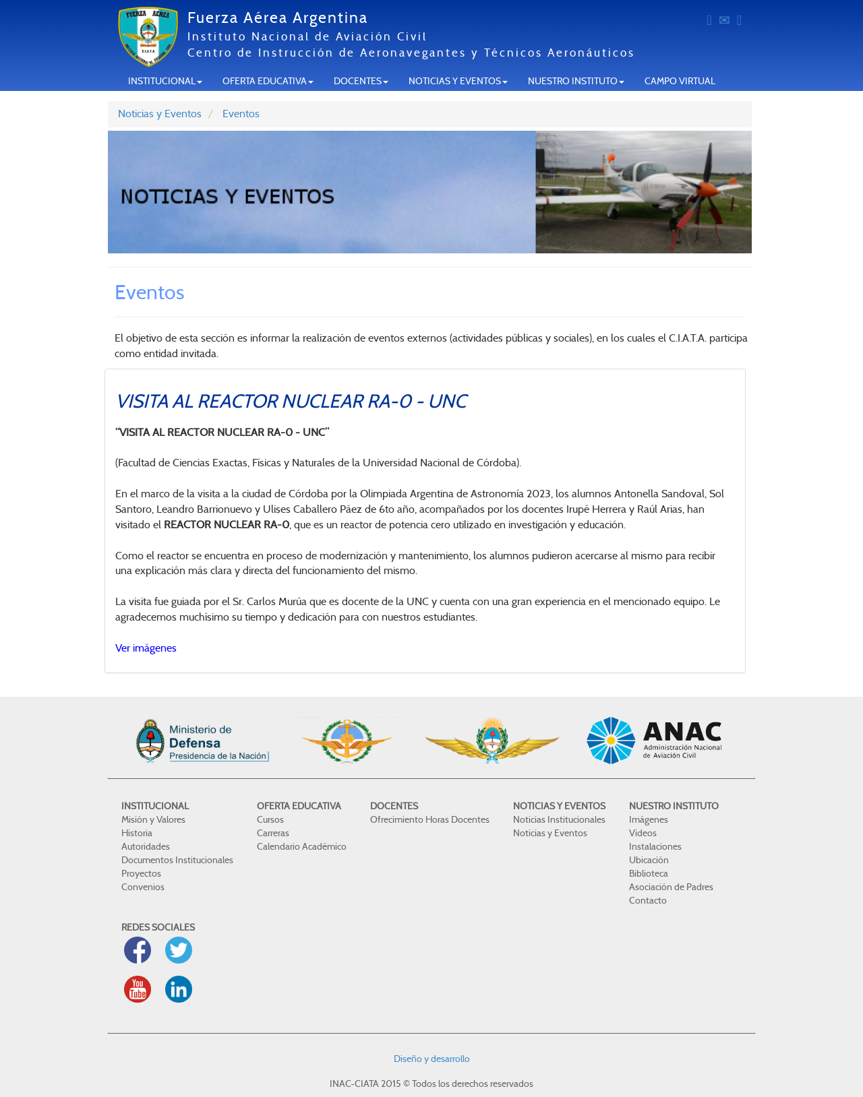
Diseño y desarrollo (432, 1059)
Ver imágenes (146, 647)
